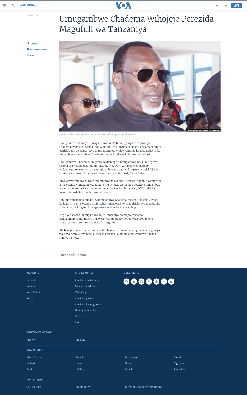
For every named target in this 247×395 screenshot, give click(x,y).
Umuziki (80, 316)
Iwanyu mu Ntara (85, 286)
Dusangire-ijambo (85, 310)
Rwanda (30, 286)
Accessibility (83, 387)
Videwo (30, 339)
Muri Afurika (28, 5)
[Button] (32, 44)
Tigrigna (179, 363)
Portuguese (131, 357)
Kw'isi (29, 298)
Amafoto (80, 339)
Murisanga (81, 292)
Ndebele (80, 369)
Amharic (31, 363)
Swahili (178, 357)
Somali (129, 369)
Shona (128, 363)
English (30, 369)
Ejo (77, 322)
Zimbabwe (180, 369)
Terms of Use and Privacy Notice (143, 387)
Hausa (79, 363)
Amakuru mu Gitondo (87, 280)
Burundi (31, 280)
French (80, 357)
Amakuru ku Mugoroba (88, 304)
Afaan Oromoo (34, 357)
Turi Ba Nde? (33, 387)
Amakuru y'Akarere (86, 298)
